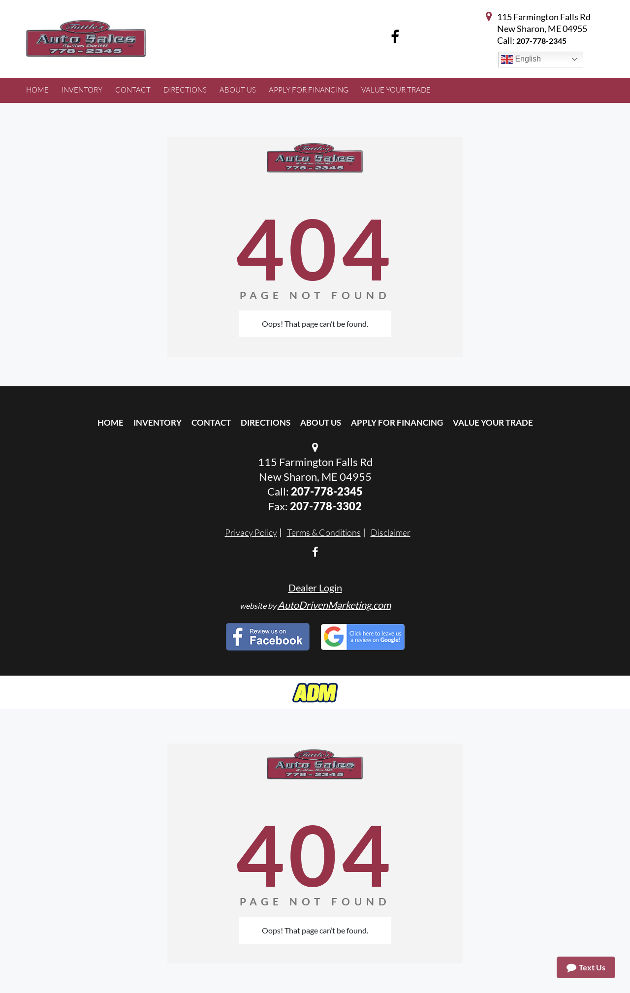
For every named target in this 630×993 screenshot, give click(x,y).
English (521, 59)
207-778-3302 (326, 506)
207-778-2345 (541, 40)
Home (110, 422)
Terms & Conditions (324, 532)
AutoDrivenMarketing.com (334, 605)
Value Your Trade (493, 422)
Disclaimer (390, 532)
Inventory (157, 422)
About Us (320, 422)
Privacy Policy (251, 532)
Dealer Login (315, 587)
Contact (211, 422)
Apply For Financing (397, 422)
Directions (265, 422)
